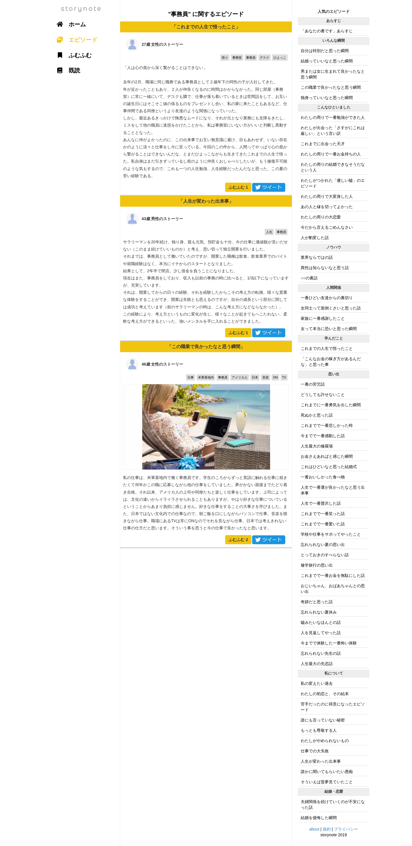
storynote (81, 9)
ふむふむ (238, 187)
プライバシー (346, 829)
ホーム (69, 24)
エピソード (75, 40)
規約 (327, 829)
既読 (66, 70)
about (314, 829)
